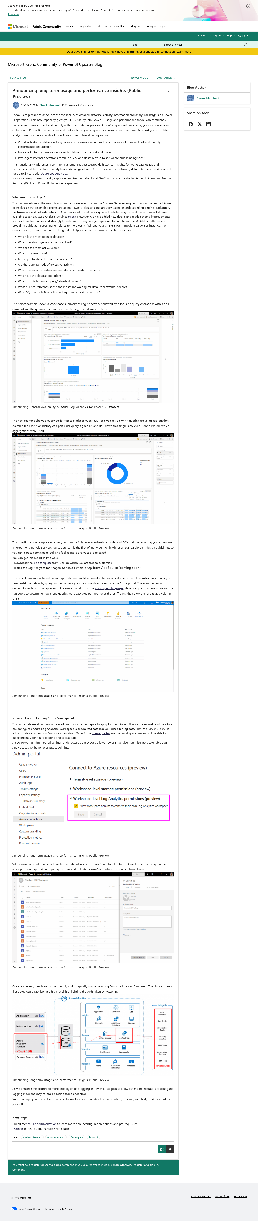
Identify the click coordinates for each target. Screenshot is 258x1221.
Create (18, 1128)
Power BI (93, 1137)
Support (163, 26)
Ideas (101, 26)
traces (72, 216)
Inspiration (85, 26)
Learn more (184, 51)
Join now (13, 14)
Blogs (134, 26)
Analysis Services (32, 1137)
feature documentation (41, 1124)
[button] (168, 90)
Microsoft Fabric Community (32, 64)
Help (229, 35)
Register (202, 35)
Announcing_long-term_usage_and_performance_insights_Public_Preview (60, 528)
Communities (117, 26)
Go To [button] (241, 35)
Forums (69, 26)
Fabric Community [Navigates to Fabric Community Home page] (47, 26)
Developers (77, 1137)
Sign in (217, 35)
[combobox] (205, 44)
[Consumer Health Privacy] (58, 1209)
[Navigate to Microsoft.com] (18, 26)
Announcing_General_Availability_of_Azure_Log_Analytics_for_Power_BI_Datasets (65, 407)
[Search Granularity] (145, 44)
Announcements (56, 1137)
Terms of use (222, 1196)
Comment (18, 1169)
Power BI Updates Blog (82, 64)
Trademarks (240, 1196)
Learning (148, 26)
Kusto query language (109, 588)
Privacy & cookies (201, 1196)
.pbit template (42, 563)
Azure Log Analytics (54, 173)
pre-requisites (101, 733)
